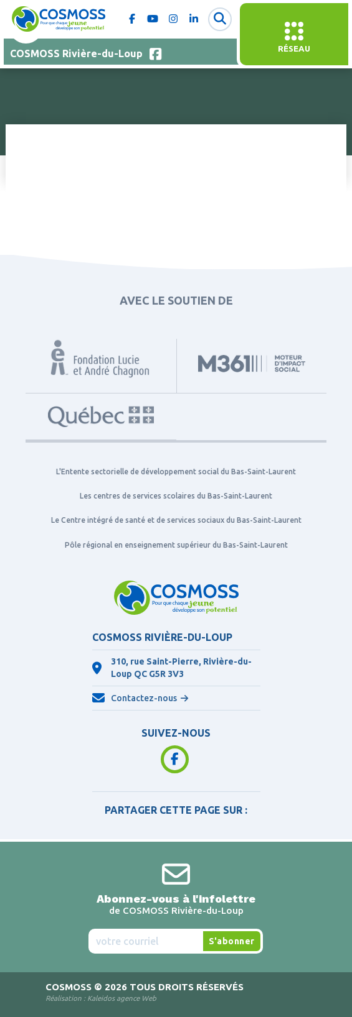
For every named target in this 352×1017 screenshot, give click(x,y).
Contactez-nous (144, 698)
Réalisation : (100, 998)
